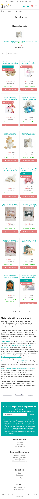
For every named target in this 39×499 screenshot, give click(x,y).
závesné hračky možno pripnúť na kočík (23, 368)
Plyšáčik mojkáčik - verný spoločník (11, 357)
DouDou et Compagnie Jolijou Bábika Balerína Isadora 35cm (10, 99)
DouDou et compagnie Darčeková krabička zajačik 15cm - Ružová (10, 241)
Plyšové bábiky (5, 341)
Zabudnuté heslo (19, 446)
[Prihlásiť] (28, 6)
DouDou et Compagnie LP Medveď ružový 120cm (29, 169)
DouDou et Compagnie (26, 345)
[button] (23, 6)
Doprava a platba (19, 455)
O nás (19, 473)
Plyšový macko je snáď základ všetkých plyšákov (15, 361)
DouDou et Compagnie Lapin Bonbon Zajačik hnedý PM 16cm (10, 170)
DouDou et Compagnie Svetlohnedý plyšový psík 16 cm (10, 277)
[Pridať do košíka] (10, 89)
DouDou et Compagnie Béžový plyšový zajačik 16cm (29, 241)
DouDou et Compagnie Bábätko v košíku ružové (10, 62)
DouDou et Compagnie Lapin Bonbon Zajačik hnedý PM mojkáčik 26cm (20, 42)
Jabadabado (4, 347)
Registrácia (19, 445)
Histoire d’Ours (14, 345)
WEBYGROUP (19, 496)
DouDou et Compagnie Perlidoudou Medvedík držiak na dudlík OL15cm (10, 134)
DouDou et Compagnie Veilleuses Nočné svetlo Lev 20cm (29, 99)
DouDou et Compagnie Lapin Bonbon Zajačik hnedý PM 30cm (29, 277)
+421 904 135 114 (26, 1)
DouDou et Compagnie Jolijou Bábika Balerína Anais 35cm (29, 63)
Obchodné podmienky (19, 457)
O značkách (19, 475)
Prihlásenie (19, 443)
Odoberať (31, 414)
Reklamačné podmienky (19, 459)
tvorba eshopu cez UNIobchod (19, 494)
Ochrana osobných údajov (19, 461)
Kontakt (19, 479)
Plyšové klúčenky (6, 368)
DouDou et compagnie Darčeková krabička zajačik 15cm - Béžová (10, 206)
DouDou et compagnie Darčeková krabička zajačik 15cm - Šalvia (29, 206)
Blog (19, 477)
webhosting (29, 494)
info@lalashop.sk (13, 1)
